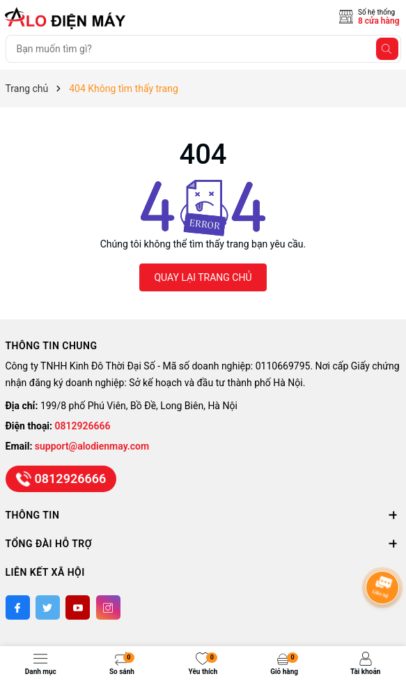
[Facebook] (18, 607)
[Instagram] (108, 607)
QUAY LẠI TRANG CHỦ (202, 277)
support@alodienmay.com (92, 446)
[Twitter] (48, 607)
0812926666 (83, 425)
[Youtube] (77, 607)
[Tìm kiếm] (387, 49)
